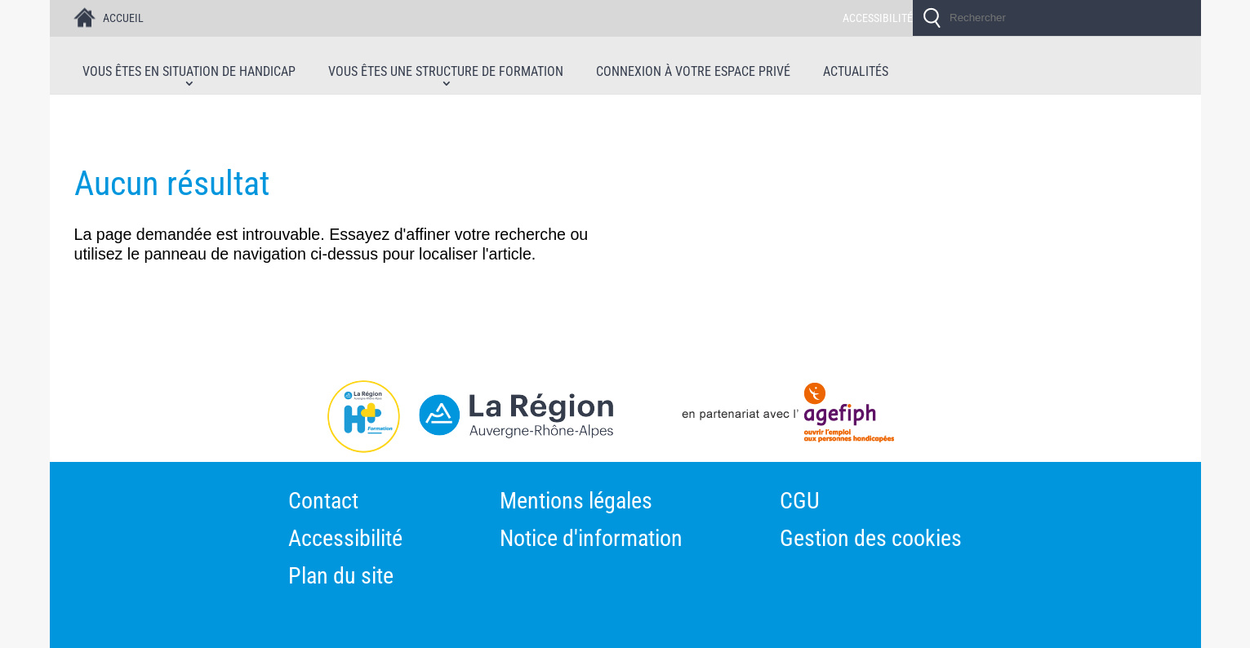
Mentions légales (576, 502)
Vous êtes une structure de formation (445, 72)
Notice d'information (591, 540)
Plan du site (341, 577)
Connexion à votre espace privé (693, 72)
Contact (323, 502)
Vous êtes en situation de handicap (189, 72)
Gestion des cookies (871, 540)
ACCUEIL (123, 17)
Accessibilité (345, 540)
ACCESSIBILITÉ (878, 17)
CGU (800, 502)
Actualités (855, 72)
